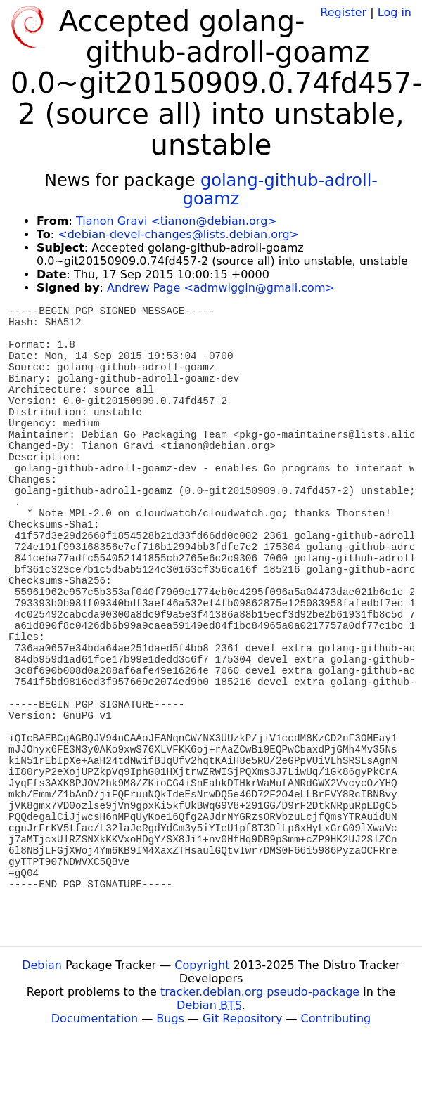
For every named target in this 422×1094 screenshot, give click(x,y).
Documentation (94, 1018)
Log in (394, 12)
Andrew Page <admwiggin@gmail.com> (221, 287)
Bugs (170, 1018)
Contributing (336, 1018)
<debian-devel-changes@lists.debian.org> (178, 234)
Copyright (201, 965)
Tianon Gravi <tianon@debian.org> (176, 221)
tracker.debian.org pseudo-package (259, 991)
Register (343, 12)
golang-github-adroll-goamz (280, 190)
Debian (42, 965)
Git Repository (242, 1018)
